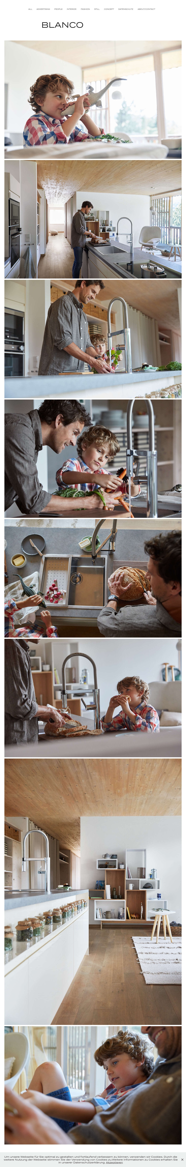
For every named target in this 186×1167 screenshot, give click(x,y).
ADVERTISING (43, 9)
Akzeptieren (114, 1162)
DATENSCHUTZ (125, 9)
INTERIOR (71, 9)
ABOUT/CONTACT (146, 9)
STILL (97, 9)
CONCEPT (109, 9)
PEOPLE (58, 9)
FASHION (85, 9)
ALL (30, 9)
